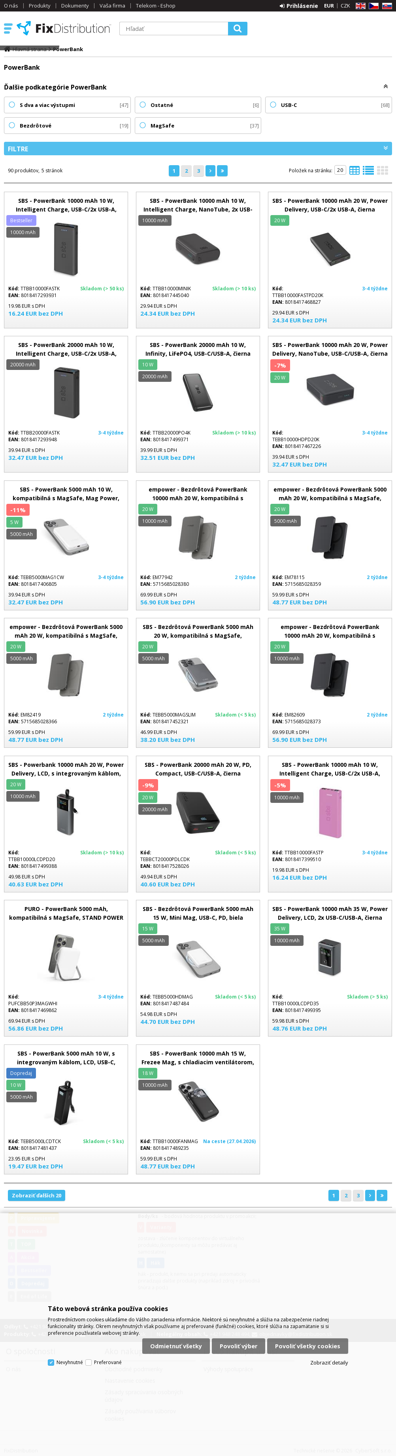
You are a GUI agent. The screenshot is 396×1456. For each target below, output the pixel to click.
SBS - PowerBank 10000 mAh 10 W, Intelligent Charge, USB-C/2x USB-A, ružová (329, 773)
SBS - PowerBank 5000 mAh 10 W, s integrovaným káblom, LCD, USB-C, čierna (66, 1062)
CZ (372, 6)
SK (386, 6)
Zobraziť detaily (329, 1362)
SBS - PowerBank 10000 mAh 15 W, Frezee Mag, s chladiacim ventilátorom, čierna (197, 1062)
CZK (345, 5)
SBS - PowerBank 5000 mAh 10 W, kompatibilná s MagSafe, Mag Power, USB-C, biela (66, 498)
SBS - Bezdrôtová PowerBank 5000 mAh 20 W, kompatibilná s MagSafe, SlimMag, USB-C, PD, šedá (198, 635)
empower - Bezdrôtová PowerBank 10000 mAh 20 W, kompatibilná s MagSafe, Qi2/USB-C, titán (198, 498)
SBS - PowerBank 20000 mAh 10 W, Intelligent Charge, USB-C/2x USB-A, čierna (66, 353)
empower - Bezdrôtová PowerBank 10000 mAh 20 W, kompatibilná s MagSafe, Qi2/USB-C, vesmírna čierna (330, 635)
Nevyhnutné (70, 1362)
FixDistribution (64, 28)
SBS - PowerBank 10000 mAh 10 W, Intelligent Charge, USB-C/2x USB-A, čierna (66, 209)
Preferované (108, 1362)
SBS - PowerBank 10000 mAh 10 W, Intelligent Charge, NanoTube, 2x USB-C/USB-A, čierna (198, 209)
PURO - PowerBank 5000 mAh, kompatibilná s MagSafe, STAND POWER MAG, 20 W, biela (66, 917)
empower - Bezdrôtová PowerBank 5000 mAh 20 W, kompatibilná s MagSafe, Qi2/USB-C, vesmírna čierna (330, 498)
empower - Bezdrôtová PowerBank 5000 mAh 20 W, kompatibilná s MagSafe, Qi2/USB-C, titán (66, 635)
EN (359, 6)
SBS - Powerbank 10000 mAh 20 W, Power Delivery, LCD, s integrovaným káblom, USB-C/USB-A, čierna (66, 773)
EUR (329, 5)
